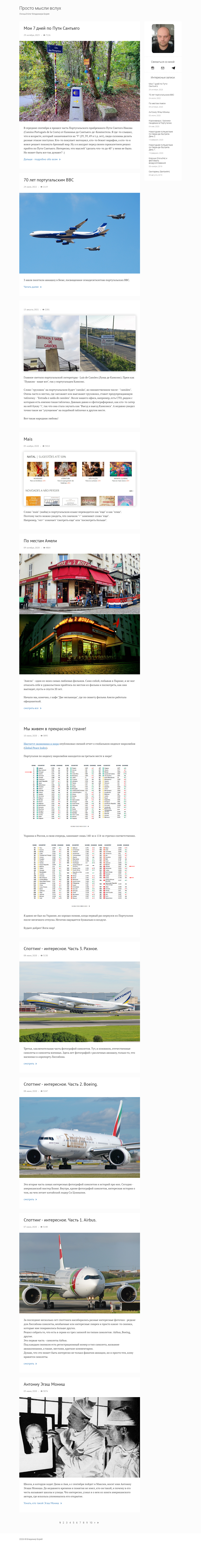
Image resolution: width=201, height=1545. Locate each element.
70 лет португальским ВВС (49, 180)
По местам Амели (40, 540)
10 (91, 1522)
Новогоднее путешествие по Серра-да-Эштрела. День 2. (161, 134)
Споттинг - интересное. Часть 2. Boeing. (61, 1084)
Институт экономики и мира (41, 743)
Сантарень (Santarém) (159, 171)
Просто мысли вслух (40, 8)
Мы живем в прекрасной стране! (55, 728)
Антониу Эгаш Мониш (44, 1384)
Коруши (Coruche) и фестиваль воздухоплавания (158, 160)
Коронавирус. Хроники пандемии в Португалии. (160, 122)
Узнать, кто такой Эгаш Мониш (43, 1503)
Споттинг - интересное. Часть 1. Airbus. (60, 1220)
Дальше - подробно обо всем (42, 159)
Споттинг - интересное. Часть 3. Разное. (61, 948)
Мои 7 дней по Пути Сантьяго (52, 28)
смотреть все (32, 708)
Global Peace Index (35, 748)
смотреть (30, 1063)
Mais (28, 439)
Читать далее (33, 286)
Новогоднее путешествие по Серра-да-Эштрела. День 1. (161, 147)
